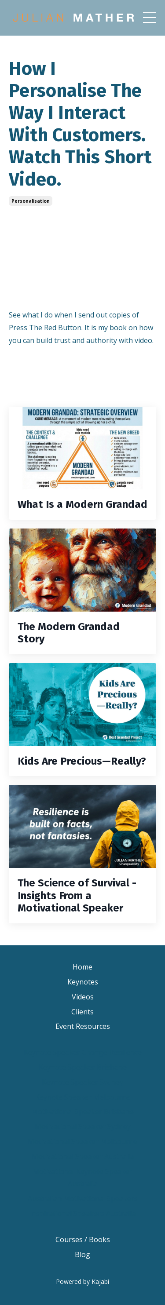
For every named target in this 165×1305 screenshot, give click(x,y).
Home (82, 967)
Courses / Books (82, 1239)
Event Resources (82, 1026)
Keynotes (82, 982)
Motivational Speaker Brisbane (82, 1111)
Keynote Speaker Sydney (82, 1082)
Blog (82, 1254)
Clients (82, 1012)
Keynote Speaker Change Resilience (83, 1052)
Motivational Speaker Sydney (83, 1126)
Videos (83, 997)
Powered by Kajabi (82, 1281)
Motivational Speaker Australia (83, 1156)
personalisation (30, 201)
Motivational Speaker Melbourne (82, 1141)
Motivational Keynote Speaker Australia (82, 1177)
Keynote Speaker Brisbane (83, 1067)
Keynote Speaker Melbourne (82, 1097)
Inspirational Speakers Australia (82, 1213)
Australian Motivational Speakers (83, 1198)
